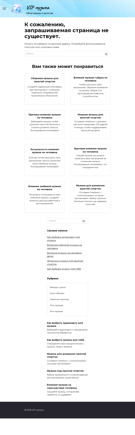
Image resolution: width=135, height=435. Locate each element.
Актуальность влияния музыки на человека (44, 151)
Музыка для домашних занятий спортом (90, 187)
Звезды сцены (58, 287)
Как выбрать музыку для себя (64, 269)
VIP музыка (37, 7)
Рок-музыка (56, 311)
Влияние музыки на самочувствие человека (62, 386)
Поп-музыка (56, 305)
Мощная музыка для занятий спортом (90, 116)
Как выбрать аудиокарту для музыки (65, 324)
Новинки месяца (59, 299)
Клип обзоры (57, 293)
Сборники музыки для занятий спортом (44, 80)
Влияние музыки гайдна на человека (90, 79)
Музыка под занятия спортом (65, 371)
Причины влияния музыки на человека (45, 116)
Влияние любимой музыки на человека (44, 188)
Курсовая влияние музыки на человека (90, 150)
